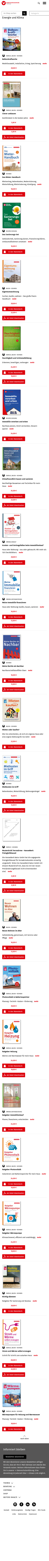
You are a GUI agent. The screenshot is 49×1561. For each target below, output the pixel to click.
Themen (6, 1483)
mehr (45, 63)
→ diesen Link (32, 1473)
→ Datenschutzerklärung (24, 1470)
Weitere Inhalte (10, 1497)
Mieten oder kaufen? (10, 730)
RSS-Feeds (41, 1510)
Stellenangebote (17, 1510)
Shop (5, 1494)
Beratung (7, 1486)
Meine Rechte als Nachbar (13, 666)
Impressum (33, 1514)
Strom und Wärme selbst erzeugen (16, 1351)
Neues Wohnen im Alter (12, 931)
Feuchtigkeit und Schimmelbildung (16, 358)
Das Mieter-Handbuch (11, 177)
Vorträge (7, 1490)
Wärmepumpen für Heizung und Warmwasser (21, 1414)
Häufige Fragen (30, 1510)
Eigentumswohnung (10, 292)
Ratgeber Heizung (9, 1051)
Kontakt (6, 1510)
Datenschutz (22, 1514)
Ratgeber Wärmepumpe (12, 1233)
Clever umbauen (9, 113)
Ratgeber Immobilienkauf (13, 1115)
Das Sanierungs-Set (10, 234)
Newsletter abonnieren (15, 1457)
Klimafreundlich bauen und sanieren (17, 479)
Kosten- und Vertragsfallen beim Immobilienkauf (22, 545)
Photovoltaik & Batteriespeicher (15, 997)
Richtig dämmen (9, 1297)
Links (14, 1514)
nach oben (24, 1437)
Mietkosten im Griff (10, 787)
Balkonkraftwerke (9, 59)
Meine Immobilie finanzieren (14, 602)
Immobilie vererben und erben (15, 422)
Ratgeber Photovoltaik (11, 1169)
